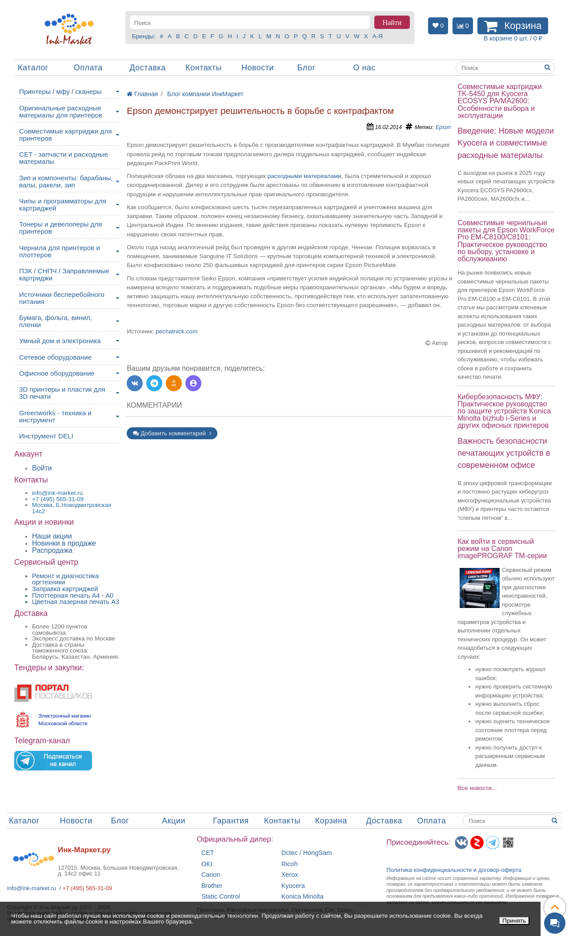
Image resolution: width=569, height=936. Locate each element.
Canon (210, 874)
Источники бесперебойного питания (61, 298)
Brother (212, 886)
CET (207, 853)
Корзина (331, 820)
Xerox (289, 874)
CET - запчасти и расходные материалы (63, 157)
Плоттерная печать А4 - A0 (72, 595)
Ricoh (289, 864)
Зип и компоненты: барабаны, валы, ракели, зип (66, 181)
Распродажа (52, 550)
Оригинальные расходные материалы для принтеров (60, 111)
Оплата (88, 67)
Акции (173, 820)
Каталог (33, 67)
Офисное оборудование (57, 373)
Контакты (203, 67)
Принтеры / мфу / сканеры (60, 91)
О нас (364, 67)
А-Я (378, 36)
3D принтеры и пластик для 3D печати (62, 392)
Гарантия (231, 820)
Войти (42, 468)
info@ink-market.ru (31, 888)
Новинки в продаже (64, 543)
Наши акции (52, 536)
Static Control (220, 896)
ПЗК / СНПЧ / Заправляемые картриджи (64, 274)
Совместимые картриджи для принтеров (65, 134)
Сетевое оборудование (55, 357)
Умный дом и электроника (60, 340)
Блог (306, 67)
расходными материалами (304, 176)
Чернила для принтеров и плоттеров (59, 251)
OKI (206, 864)
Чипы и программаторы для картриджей (62, 204)
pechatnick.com (176, 331)
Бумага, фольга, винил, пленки (55, 321)
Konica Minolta (302, 896)
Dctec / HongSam (306, 853)
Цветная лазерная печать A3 (75, 601)
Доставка (147, 67)
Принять (514, 920)
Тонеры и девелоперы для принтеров (60, 227)
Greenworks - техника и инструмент (55, 416)
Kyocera (293, 886)
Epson (443, 127)
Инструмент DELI (46, 436)
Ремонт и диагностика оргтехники (65, 579)
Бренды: (144, 36)
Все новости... (477, 788)
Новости (257, 67)
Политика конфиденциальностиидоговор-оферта (453, 870)
